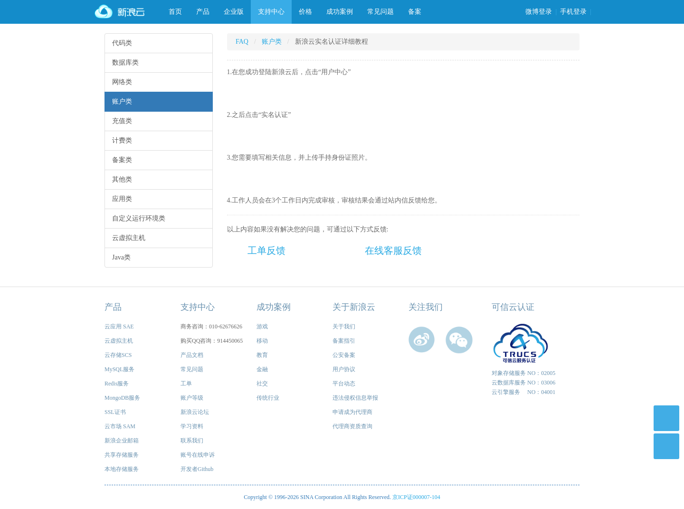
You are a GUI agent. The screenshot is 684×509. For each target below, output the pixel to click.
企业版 (234, 11)
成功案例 (339, 11)
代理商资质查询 (352, 426)
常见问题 (380, 11)
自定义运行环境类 (138, 218)
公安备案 (343, 355)
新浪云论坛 (194, 412)
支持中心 (271, 11)
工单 (186, 383)
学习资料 (191, 426)
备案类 (122, 159)
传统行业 (267, 397)
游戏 (262, 326)
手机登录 (573, 11)
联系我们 (191, 440)
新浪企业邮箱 (121, 440)
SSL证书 (115, 412)
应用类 (122, 198)
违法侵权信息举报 (355, 397)
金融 (262, 369)
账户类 (122, 101)
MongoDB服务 (122, 397)
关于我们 (343, 326)
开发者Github (196, 469)
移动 (262, 340)
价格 (305, 11)
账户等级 (191, 397)
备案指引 (343, 340)
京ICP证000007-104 (416, 497)
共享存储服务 (121, 454)
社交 (262, 383)
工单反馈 (266, 250)
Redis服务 (116, 383)
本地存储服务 (121, 469)
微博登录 (538, 11)
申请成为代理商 (352, 412)
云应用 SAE (119, 326)
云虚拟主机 (128, 237)
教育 (262, 355)
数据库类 (125, 62)
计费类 (122, 140)
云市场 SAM (119, 426)
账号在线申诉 (197, 454)
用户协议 (343, 369)
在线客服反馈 (393, 250)
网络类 (122, 82)
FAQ (242, 41)
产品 (202, 11)
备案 (414, 11)
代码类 (122, 43)
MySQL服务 (119, 369)
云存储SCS (118, 355)
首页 (175, 11)
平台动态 (343, 383)
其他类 (122, 179)
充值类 (122, 121)
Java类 (121, 257)
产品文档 (191, 355)
